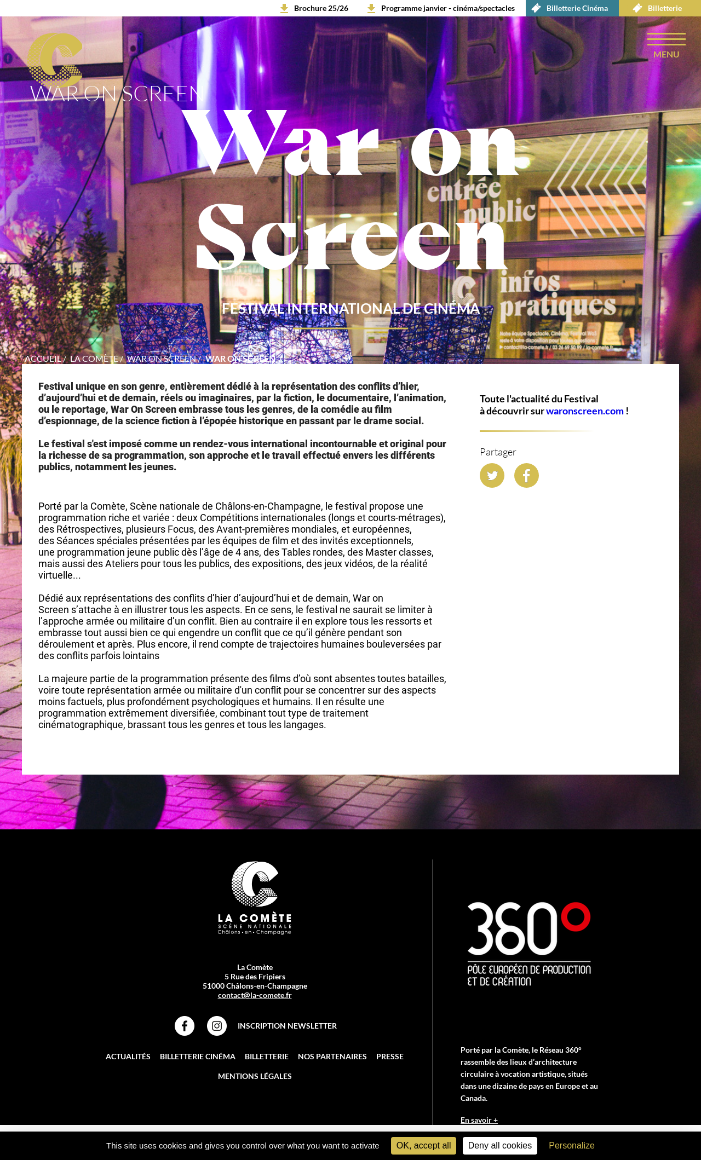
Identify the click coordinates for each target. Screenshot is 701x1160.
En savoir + (479, 1119)
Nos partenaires (332, 1056)
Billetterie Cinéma (567, 8)
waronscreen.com (585, 411)
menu (666, 54)
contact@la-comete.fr (255, 995)
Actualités (128, 1056)
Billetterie (654, 8)
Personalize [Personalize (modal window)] (572, 1145)
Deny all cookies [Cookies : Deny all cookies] (500, 1145)
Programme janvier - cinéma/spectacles (448, 8)
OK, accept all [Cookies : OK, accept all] (424, 1145)
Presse (390, 1056)
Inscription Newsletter (287, 1025)
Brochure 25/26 (321, 8)
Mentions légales (255, 1076)
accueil (43, 358)
